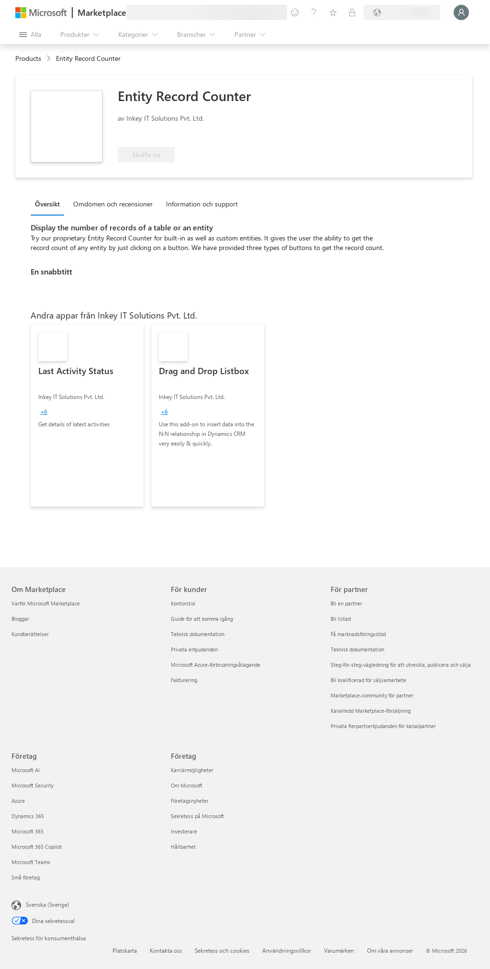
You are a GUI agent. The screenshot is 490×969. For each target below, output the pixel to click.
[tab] (50, 203)
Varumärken (339, 950)
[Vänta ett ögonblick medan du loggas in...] (461, 12)
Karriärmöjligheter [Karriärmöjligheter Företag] (192, 770)
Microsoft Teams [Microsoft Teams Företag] (30, 862)
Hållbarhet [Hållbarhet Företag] (183, 846)
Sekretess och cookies (222, 950)
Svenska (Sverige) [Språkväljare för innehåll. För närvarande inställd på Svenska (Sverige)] (47, 904)
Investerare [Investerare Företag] (184, 831)
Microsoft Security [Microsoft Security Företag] (32, 785)
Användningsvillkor (286, 950)
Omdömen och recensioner (113, 203)
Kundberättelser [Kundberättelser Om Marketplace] (30, 634)
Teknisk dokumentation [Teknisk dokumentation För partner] (357, 649)
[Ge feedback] (294, 12)
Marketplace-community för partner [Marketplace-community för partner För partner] (372, 695)
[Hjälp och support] (314, 12)
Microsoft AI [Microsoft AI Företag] (25, 770)
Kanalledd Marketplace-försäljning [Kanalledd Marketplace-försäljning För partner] (371, 710)
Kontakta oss (166, 950)
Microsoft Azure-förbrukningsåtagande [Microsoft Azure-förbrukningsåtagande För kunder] (215, 664)
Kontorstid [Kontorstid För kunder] (183, 603)
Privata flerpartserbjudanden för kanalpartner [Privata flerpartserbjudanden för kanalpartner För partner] (383, 726)
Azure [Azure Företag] (18, 800)
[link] (87, 416)
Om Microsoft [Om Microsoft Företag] (186, 785)
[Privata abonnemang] (352, 12)
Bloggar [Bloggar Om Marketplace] (20, 618)
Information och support (202, 203)
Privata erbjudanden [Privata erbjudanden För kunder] (194, 649)
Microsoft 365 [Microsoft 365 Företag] (27, 831)
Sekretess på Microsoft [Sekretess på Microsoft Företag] (197, 816)
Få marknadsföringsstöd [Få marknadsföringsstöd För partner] (358, 634)
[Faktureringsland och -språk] (402, 12)
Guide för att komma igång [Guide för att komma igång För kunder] (202, 618)
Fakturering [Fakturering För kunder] (184, 680)
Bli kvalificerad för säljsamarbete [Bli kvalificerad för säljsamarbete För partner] (368, 680)
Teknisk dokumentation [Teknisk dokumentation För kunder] (197, 634)
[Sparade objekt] (333, 12)
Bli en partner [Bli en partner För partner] (346, 603)
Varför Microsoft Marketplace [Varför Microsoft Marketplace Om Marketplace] (45, 603)
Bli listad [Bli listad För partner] (341, 618)
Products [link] (28, 58)
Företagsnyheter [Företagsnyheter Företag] (190, 800)
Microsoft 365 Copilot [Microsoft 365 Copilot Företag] (36, 846)
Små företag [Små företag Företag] (25, 877)
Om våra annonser (390, 950)
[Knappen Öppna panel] (30, 34)
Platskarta (124, 950)
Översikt (47, 203)
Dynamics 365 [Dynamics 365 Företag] (27, 816)
